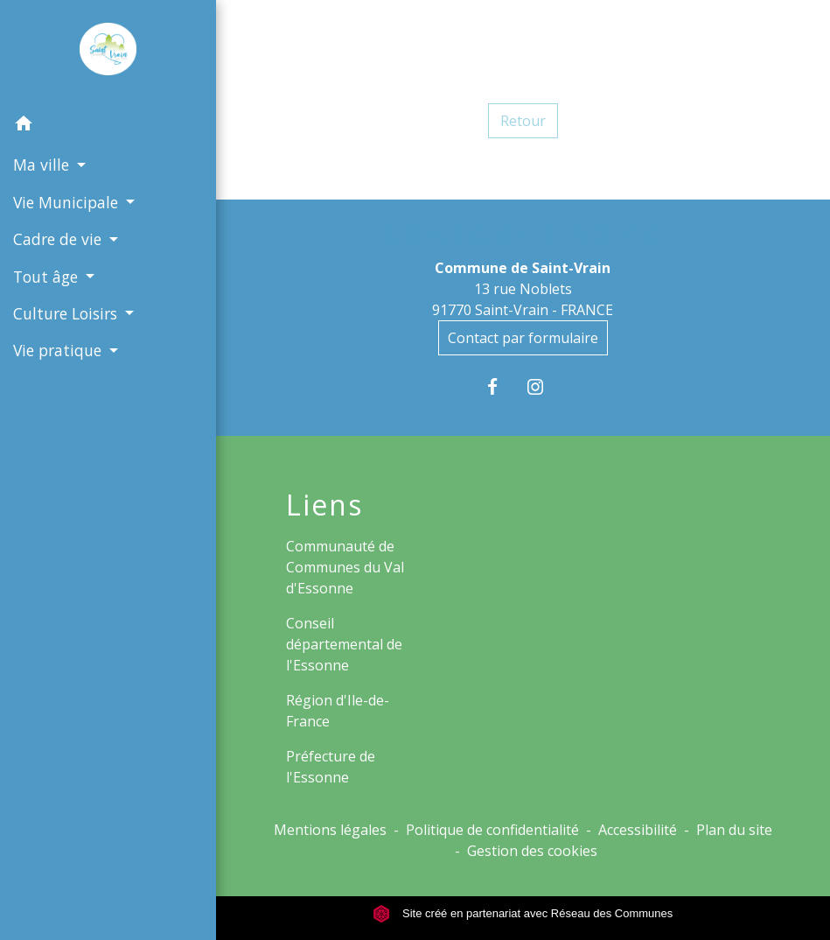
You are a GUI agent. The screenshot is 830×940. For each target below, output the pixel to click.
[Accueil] (108, 52)
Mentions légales (330, 829)
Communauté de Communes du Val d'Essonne (345, 567)
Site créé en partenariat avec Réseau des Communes (523, 913)
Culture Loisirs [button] (67, 313)
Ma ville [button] (43, 164)
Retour (523, 120)
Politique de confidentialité (492, 829)
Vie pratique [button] (59, 350)
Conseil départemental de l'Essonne (344, 644)
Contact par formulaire (523, 337)
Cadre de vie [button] (59, 238)
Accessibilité (637, 829)
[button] (108, 126)
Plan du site (734, 829)
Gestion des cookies (532, 850)
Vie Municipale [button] (67, 202)
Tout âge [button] (47, 276)
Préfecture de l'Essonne (330, 767)
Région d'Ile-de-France (337, 711)
